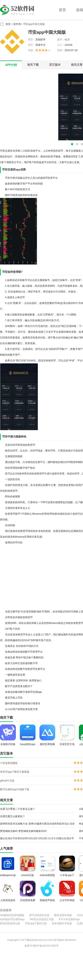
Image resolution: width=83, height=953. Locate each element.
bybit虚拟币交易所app (12, 919)
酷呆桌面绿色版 (63, 915)
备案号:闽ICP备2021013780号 (41, 945)
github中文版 (7, 780)
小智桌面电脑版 (9, 763)
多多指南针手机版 (62, 923)
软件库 (17, 24)
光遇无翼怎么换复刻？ (12, 816)
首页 (62, 10)
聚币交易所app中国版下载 (14, 789)
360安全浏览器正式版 (42, 919)
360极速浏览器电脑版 (12, 915)
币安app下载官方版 (36, 923)
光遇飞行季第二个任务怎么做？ (17, 808)
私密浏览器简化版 (10, 923)
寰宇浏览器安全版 (39, 915)
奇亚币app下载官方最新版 (14, 771)
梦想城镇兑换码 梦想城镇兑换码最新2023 (23, 831)
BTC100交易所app (69, 919)
